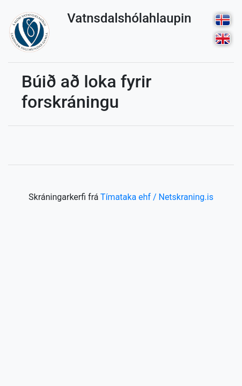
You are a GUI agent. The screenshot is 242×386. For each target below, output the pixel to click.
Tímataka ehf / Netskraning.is (157, 197)
